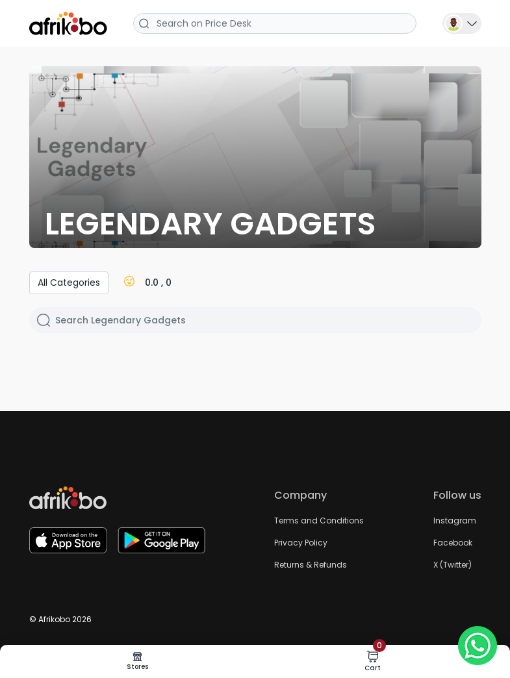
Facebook (452, 542)
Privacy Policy (300, 542)
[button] (461, 22)
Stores (137, 661)
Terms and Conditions (319, 520)
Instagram (454, 520)
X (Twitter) (452, 564)
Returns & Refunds (310, 564)
